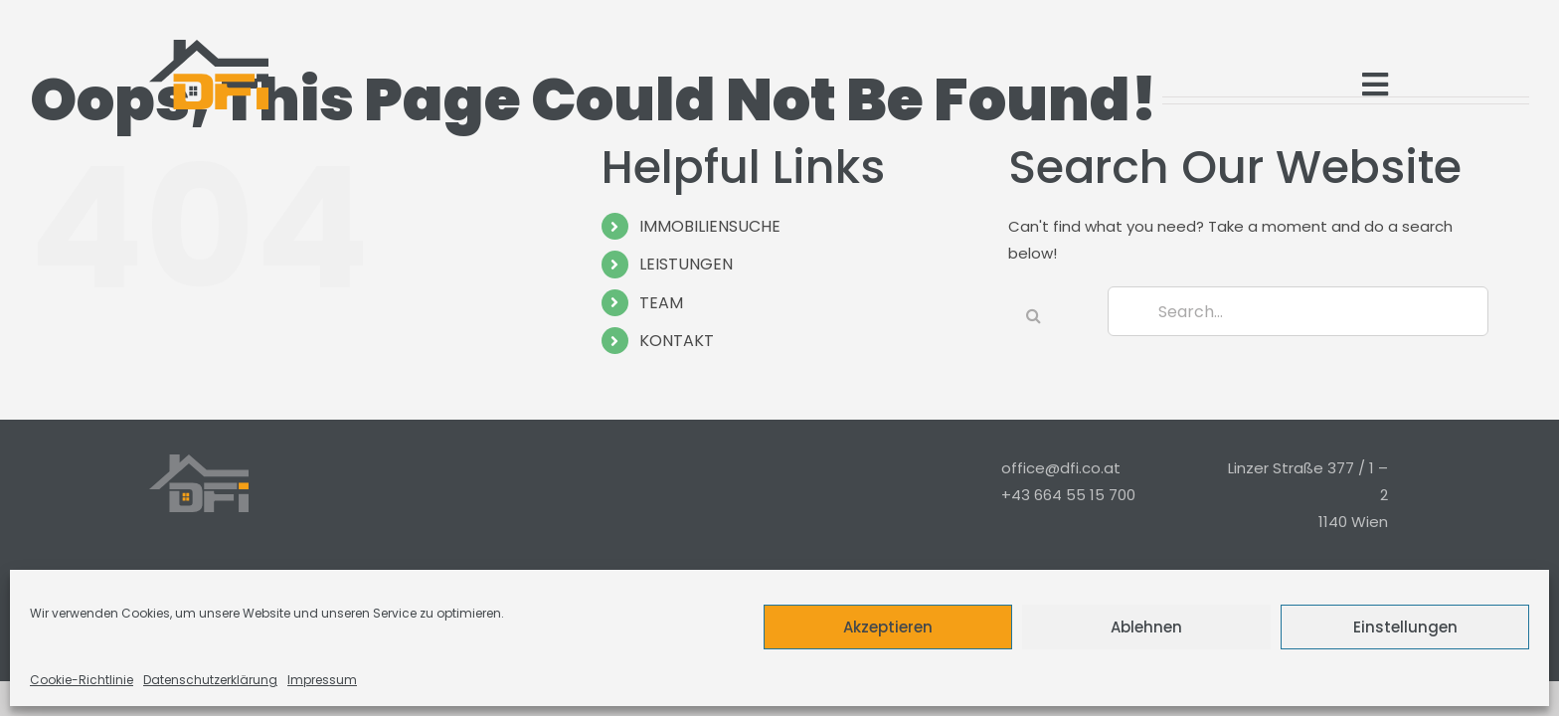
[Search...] (1298, 311)
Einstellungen (1405, 627)
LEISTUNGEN (686, 264)
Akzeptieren (888, 627)
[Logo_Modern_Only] (208, 74)
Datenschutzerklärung (210, 679)
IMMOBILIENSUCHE (709, 226)
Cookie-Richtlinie (81, 679)
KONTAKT (676, 340)
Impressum (322, 679)
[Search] (1033, 315)
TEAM (661, 302)
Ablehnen (1146, 627)
